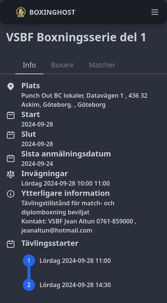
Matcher (102, 64)
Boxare (62, 64)
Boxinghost (45, 12)
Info (29, 64)
